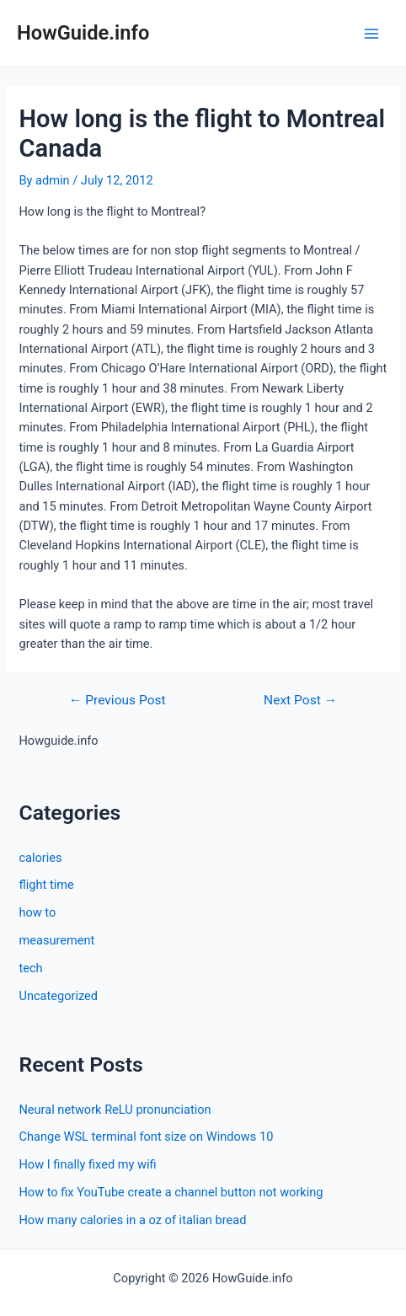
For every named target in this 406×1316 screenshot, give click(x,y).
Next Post (300, 701)
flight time (46, 884)
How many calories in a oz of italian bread (132, 1220)
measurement (56, 940)
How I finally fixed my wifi (87, 1164)
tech (30, 968)
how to (37, 912)
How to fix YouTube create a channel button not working (171, 1192)
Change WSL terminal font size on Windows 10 (146, 1136)
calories (40, 857)
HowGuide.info (83, 33)
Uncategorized (58, 995)
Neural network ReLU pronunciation (115, 1109)
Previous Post (117, 701)
